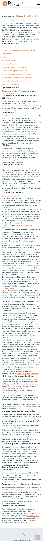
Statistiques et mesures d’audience (14, 67)
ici (11, 400)
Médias (4, 57)
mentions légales (8, 93)
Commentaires (7, 54)
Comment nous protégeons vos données (16, 81)
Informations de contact (10, 84)
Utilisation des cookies (10, 64)
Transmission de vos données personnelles (17, 77)
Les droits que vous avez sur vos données (16, 74)
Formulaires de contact (10, 60)
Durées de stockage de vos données (14, 71)
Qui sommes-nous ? (9, 47)
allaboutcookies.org (26, 225)
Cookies (15, 110)
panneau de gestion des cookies (27, 374)
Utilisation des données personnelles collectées (18, 50)
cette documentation (29, 406)
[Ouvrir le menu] (38, 3)
